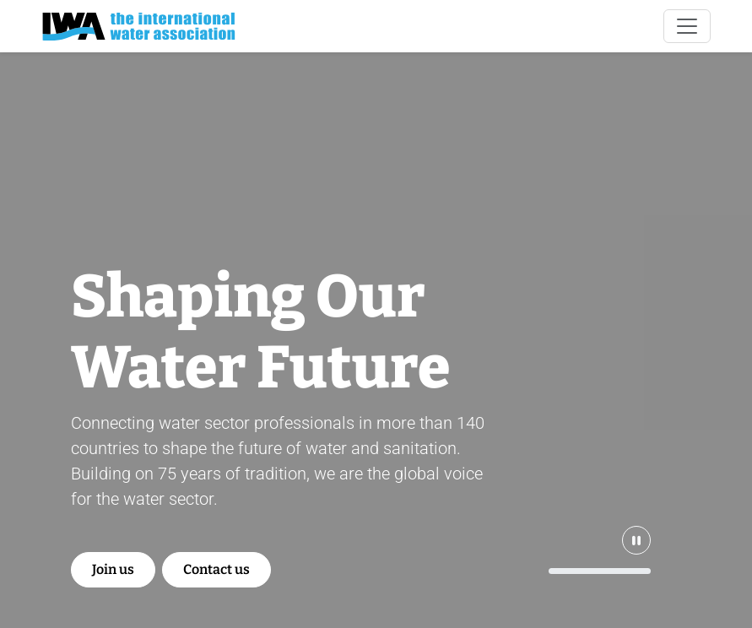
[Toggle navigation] (687, 26)
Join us (113, 569)
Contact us (216, 569)
